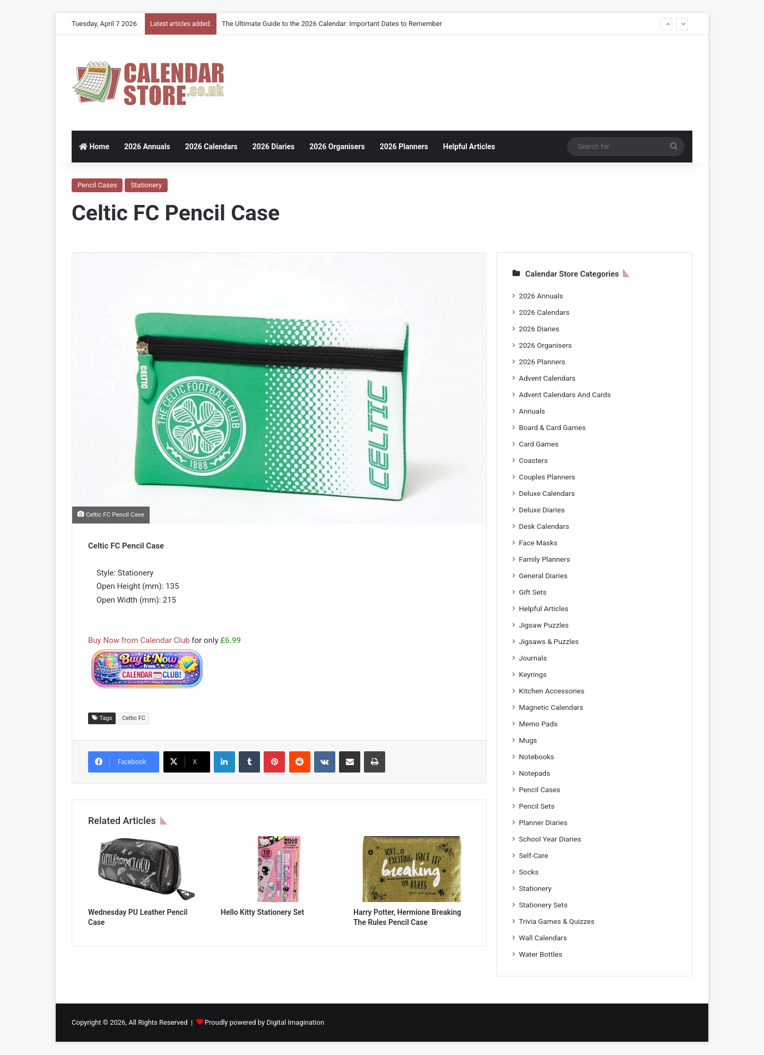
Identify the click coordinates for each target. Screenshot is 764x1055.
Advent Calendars (547, 378)
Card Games (539, 444)
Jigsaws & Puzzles (549, 641)
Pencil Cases (97, 185)
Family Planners (544, 559)
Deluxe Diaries (542, 509)
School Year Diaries (550, 839)
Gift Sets (532, 592)
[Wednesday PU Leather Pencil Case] (146, 869)
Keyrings (532, 674)
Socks (529, 872)
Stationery (146, 185)
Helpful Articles (469, 146)
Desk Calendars (544, 526)
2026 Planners (404, 146)
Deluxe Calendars (547, 493)
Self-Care (533, 855)
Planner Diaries (543, 822)
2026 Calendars (211, 146)
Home (94, 146)
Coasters (533, 460)
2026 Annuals (147, 146)
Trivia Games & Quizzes (556, 921)
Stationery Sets (543, 904)
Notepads (534, 773)
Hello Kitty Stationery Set (262, 912)
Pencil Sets (536, 806)
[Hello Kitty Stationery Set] (279, 869)
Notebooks (536, 756)
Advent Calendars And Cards (565, 394)
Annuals (532, 411)
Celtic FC (133, 718)
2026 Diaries (274, 146)
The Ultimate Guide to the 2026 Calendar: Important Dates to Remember (332, 24)
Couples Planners (547, 477)
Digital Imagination (295, 1022)
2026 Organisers (336, 146)
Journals (533, 658)
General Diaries (543, 575)
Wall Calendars (543, 937)
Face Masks (538, 542)
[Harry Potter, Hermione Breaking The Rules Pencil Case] (411, 869)
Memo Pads (538, 723)
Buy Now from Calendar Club (139, 640)
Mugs (528, 740)
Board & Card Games (552, 427)
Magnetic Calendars (551, 707)
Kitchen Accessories (552, 691)
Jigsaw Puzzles (544, 625)
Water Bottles (540, 954)
